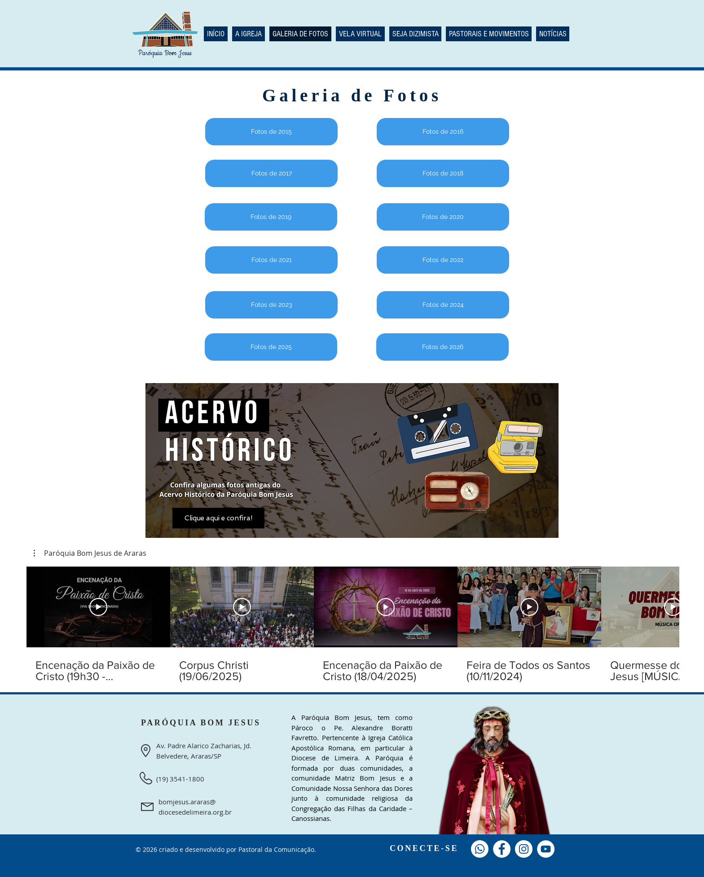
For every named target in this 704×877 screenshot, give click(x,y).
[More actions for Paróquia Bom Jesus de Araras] (90, 553)
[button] (90, 553)
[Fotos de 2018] (443, 173)
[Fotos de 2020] (443, 217)
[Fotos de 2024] (443, 305)
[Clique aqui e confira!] (218, 518)
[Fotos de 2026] (442, 347)
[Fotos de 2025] (271, 347)
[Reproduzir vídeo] (98, 607)
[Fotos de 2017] (271, 173)
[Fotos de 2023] (271, 305)
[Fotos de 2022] (443, 260)
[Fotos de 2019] (271, 217)
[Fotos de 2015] (271, 131)
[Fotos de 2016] (443, 131)
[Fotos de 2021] (271, 260)
